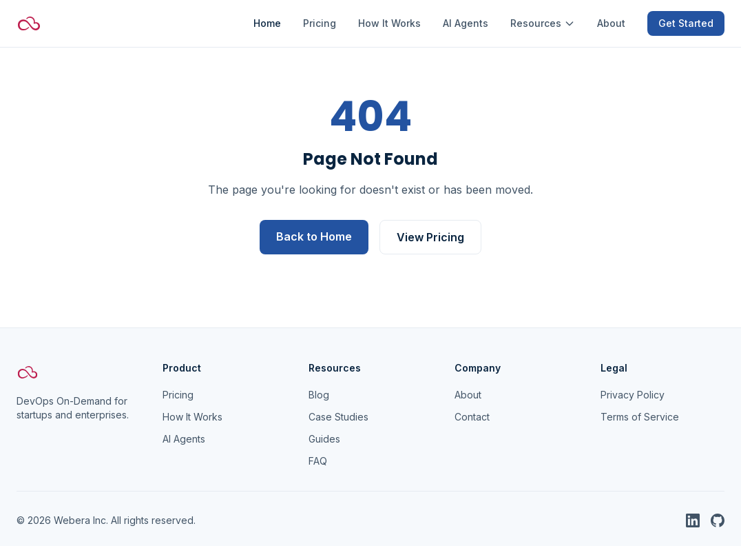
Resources (542, 23)
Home (267, 23)
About (611, 23)
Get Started (685, 23)
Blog (319, 395)
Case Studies (338, 417)
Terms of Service (640, 417)
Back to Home (314, 236)
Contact (472, 417)
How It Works (389, 23)
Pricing (319, 23)
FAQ (318, 461)
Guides (324, 439)
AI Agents (465, 23)
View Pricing (430, 237)
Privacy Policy (633, 395)
